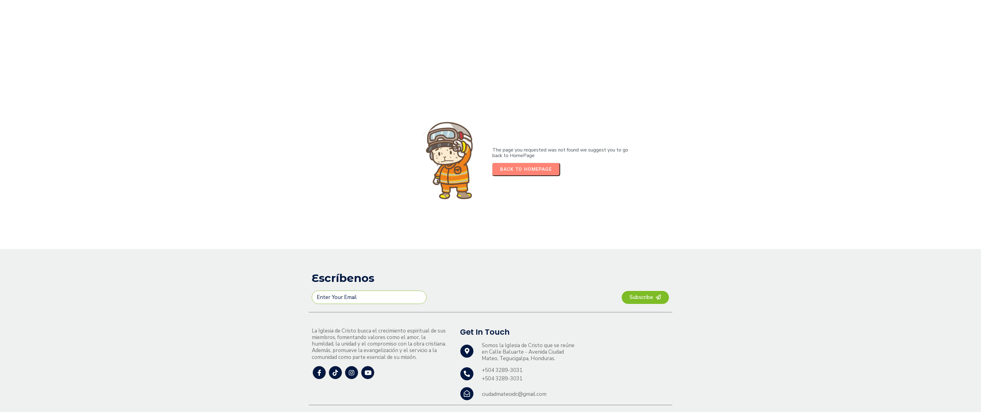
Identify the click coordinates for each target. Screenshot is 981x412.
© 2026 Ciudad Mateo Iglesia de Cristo (358, 400)
